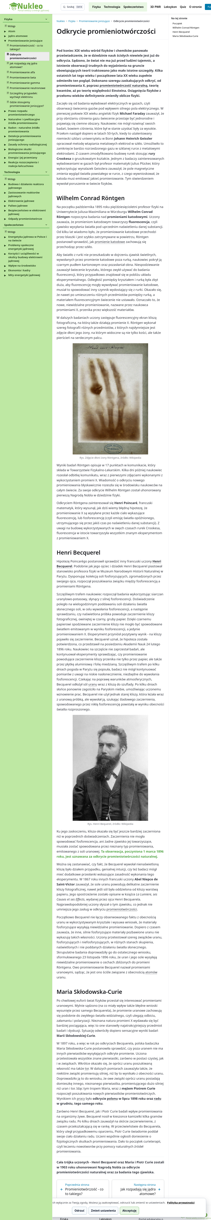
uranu (92, 684)
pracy (81, 1098)
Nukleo (61, 21)
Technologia (112, 7)
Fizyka (96, 7)
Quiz (183, 7)
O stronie (195, 7)
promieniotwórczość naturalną (123, 85)
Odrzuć (79, 1210)
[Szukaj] (73, 6)
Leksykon (170, 7)
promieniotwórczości (121, 909)
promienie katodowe (110, 242)
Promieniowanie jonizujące (94, 21)
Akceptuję (129, 1210)
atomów (151, 972)
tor (87, 1068)
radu (157, 1098)
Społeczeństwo (133, 7)
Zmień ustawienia (103, 1210)
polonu (112, 1098)
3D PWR (155, 7)
